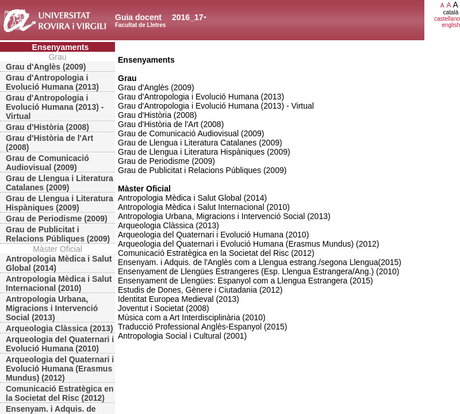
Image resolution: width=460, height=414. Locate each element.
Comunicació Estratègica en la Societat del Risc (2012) (60, 393)
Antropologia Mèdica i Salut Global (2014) (59, 263)
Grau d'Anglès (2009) (46, 66)
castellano (447, 19)
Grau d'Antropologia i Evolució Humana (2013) (52, 82)
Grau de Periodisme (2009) (57, 218)
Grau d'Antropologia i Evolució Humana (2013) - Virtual (54, 107)
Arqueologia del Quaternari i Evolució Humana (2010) (60, 344)
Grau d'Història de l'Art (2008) (49, 142)
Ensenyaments (60, 47)
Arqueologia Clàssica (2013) (59, 328)
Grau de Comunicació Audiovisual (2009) (47, 163)
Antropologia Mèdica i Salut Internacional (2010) (59, 283)
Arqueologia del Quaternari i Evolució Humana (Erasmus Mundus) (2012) (60, 368)
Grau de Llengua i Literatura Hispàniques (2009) (59, 203)
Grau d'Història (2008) (47, 127)
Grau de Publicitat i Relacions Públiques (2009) (58, 234)
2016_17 (188, 17)
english (451, 25)
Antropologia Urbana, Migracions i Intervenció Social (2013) (52, 308)
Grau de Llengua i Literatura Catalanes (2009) (59, 183)
